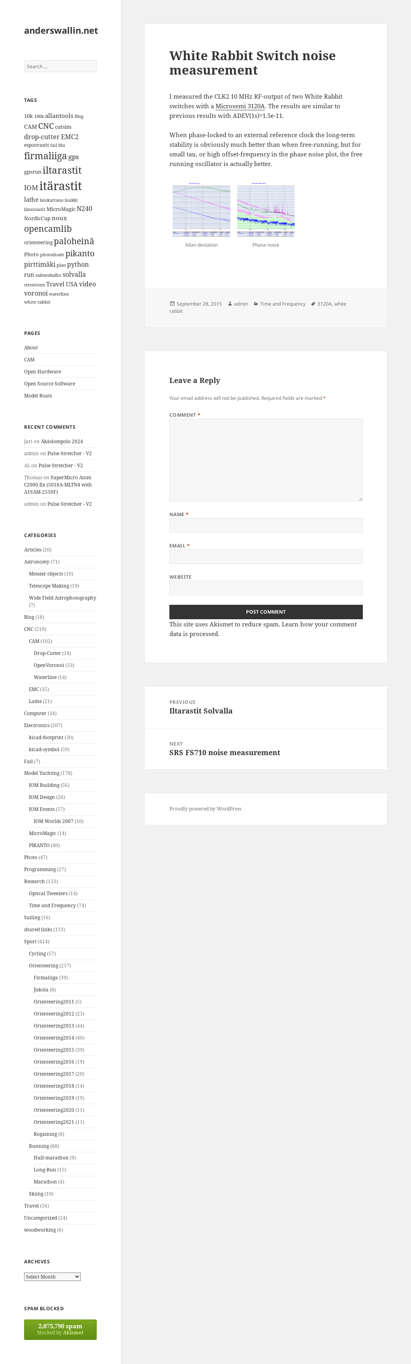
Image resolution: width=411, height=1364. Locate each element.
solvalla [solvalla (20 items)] (74, 274)
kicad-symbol (44, 749)
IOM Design (42, 797)
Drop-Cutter (47, 653)
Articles (32, 549)
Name (179, 514)
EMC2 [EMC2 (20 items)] (70, 136)
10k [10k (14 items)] (28, 116)
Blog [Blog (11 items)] (79, 116)
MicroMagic (42, 833)
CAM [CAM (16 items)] (30, 126)
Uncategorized (40, 1217)
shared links (38, 929)
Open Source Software (49, 383)
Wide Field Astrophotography (62, 597)
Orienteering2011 (54, 1001)
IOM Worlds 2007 (53, 821)
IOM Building (44, 785)
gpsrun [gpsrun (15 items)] (32, 171)
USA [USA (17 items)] (72, 284)
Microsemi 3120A (240, 106)
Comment (185, 414)
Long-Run (45, 1169)
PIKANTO (39, 845)
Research (34, 881)
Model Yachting (41, 773)
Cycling (37, 953)
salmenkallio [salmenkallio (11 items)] (48, 275)
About (31, 347)
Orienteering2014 (54, 1037)
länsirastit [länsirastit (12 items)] (34, 209)
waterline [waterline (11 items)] (59, 294)
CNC (28, 629)
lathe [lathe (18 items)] (31, 199)
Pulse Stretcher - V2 (69, 453)
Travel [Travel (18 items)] (55, 284)
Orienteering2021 (54, 1122)
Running (39, 1146)
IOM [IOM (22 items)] (31, 187)
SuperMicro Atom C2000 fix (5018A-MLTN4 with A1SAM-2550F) (58, 484)
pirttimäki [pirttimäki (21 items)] (39, 264)
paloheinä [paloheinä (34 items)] (74, 241)
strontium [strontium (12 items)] (34, 285)
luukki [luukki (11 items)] (71, 200)
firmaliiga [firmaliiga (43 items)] (45, 155)
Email (179, 545)
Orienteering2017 (54, 1073)
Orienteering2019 (54, 1097)
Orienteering (43, 965)
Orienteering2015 (54, 1049)
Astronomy (36, 561)
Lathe (35, 701)
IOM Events (42, 809)
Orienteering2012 (54, 1013)
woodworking (40, 1229)
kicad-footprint (46, 737)
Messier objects (46, 573)
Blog (29, 617)
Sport (30, 941)
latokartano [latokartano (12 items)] (51, 200)
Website (180, 577)
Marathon (45, 1181)
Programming (40, 869)
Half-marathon (51, 1157)
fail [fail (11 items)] (53, 145)
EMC (34, 689)
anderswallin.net (61, 30)
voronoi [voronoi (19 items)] (36, 293)
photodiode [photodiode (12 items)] (52, 254)
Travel (31, 1205)
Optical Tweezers (48, 893)
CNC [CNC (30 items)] (46, 125)
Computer (35, 713)
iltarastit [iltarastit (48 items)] (62, 169)
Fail (28, 761)
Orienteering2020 (54, 1110)
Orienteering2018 (54, 1085)
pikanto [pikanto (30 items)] (80, 253)
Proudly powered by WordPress (205, 808)
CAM (29, 359)
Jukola (41, 989)
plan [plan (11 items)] (61, 265)
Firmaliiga (46, 977)
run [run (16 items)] (29, 274)
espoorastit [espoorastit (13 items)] (36, 145)
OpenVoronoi (49, 665)
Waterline (45, 677)
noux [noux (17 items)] (59, 218)
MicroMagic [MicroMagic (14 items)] (61, 209)
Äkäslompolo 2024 (62, 441)
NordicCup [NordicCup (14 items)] (37, 218)
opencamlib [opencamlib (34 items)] (48, 228)
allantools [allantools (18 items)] (59, 115)
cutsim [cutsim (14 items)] (63, 126)
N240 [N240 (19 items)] (84, 208)
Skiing (36, 1193)
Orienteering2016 (54, 1061)
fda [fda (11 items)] (61, 145)
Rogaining (45, 1134)
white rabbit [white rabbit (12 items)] (37, 302)
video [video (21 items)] (87, 283)
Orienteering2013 (54, 1025)
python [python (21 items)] (78, 264)
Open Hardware (42, 371)
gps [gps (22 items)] (73, 156)
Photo (30, 857)
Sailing (32, 917)
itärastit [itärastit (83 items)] (60, 186)
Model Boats (38, 395)
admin (241, 303)
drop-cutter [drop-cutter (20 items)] (42, 136)
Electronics (36, 725)
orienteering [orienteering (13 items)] (38, 242)
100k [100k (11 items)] (39, 116)
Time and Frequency (52, 905)
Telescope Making (49, 585)
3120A (324, 303)
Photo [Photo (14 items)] (31, 254)
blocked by (60, 1329)
